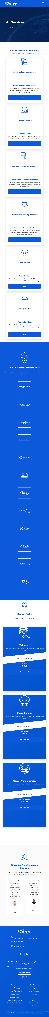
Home (7, 27)
